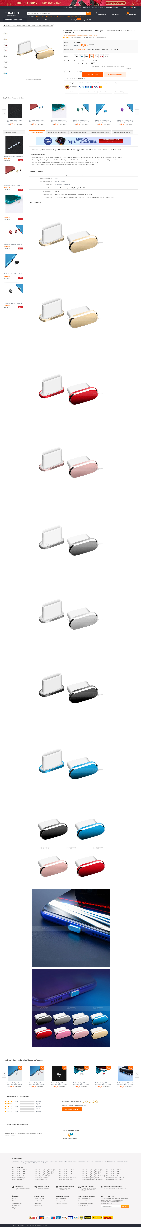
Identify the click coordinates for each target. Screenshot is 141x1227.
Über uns (14, 1198)
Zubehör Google (22, 1163)
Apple (56, 178)
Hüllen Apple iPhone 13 (112, 1176)
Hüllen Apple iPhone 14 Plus (66, 1174)
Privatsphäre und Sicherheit (85, 1203)
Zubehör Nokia (81, 1161)
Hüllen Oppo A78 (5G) (41, 1179)
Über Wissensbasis (39, 1201)
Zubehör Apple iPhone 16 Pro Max (26, 25)
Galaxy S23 (60, 16)
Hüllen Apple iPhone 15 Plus (19, 1174)
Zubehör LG (120, 1161)
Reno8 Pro (75, 16)
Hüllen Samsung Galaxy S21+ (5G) (115, 1177)
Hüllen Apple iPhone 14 (65, 1176)
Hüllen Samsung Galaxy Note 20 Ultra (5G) (93, 1176)
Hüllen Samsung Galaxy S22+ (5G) (91, 1172)
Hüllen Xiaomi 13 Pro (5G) (18, 1177)
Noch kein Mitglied (83, 1201)
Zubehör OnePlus (43, 1163)
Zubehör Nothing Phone (101, 1161)
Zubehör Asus (112, 1161)
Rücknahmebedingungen (84, 1198)
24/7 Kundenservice (70, 7)
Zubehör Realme (72, 1161)
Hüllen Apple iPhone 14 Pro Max (67, 1170)
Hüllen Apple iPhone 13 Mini (113, 1174)
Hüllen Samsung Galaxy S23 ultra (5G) (45, 1170)
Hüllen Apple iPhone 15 (18, 1176)
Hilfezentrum (37, 1203)
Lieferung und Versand (62, 1201)
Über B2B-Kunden (83, 7)
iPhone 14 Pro (40, 16)
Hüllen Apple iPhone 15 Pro (19, 1172)
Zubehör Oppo (63, 1161)
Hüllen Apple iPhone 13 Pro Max (114, 1170)
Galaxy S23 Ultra (50, 16)
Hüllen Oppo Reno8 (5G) (41, 1177)
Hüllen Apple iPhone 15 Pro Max (20, 1170)
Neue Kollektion (34, 20)
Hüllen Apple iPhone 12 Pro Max (67, 1177)
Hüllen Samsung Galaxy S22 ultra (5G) (92, 1170)
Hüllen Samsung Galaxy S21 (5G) (114, 1179)
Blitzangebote (49, 20)
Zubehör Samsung (25, 1161)
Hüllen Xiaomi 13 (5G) (17, 1179)
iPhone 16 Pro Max (60, 181)
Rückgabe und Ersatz (61, 1203)
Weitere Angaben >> (116, 83)
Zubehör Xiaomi (45, 1161)
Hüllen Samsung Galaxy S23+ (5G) (44, 1172)
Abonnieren (125, 1206)
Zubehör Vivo (90, 1161)
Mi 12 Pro (68, 16)
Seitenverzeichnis (83, 1205)
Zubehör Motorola (32, 1163)
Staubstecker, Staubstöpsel (45, 25)
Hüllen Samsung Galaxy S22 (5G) (91, 1174)
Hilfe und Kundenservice (18, 1201)
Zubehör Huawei (35, 1161)
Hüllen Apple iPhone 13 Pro (113, 1172)
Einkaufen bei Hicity (17, 1203)
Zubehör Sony (54, 1161)
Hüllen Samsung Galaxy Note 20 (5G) (92, 1177)
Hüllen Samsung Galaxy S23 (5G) (44, 1174)
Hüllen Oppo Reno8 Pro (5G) (42, 1176)
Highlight (74, 20)
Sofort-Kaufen (92, 75)
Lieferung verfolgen (39, 1198)
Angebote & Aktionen (89, 20)
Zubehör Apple (11, 25)
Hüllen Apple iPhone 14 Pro (66, 1172)
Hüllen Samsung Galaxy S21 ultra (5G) (92, 1179)
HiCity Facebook (16, 1205)
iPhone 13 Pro (82, 16)
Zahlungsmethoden (61, 1198)
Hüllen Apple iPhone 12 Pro (66, 1179)
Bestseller (63, 20)
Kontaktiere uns (38, 1205)
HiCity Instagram (16, 1208)
